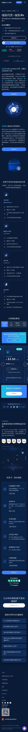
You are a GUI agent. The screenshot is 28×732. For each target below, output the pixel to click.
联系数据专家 (5, 705)
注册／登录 (4, 707)
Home (3, 10)
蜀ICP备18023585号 (11, 719)
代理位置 (9, 10)
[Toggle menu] (25, 2)
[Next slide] (25, 364)
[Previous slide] (2, 364)
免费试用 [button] (19, 2)
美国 (14, 10)
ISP (5, 80)
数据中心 (12, 80)
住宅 (21, 78)
